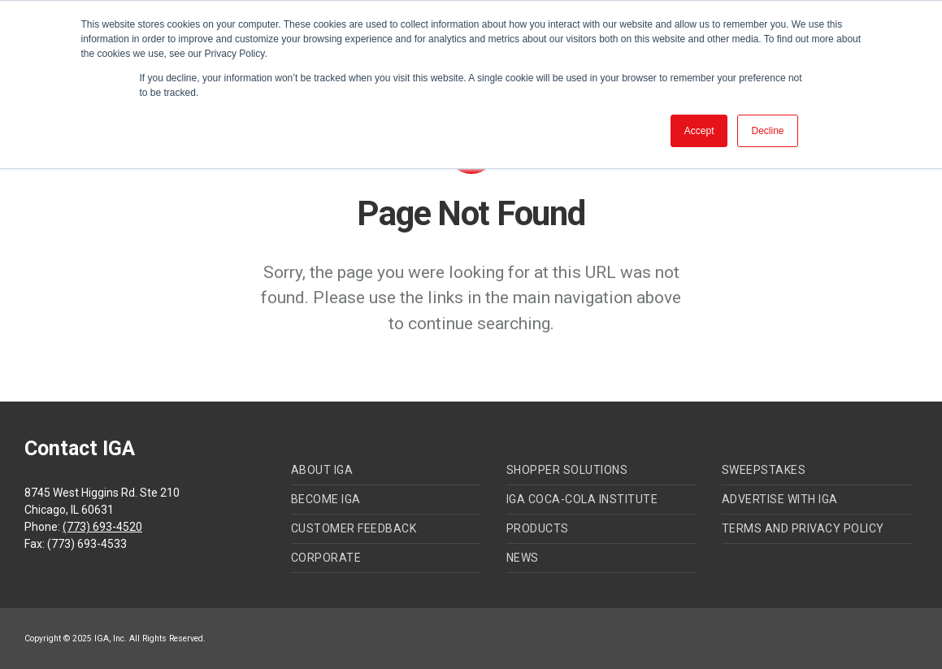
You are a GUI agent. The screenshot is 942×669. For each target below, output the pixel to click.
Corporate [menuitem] (326, 557)
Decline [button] (767, 131)
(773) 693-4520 (102, 526)
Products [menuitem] (537, 528)
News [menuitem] (522, 557)
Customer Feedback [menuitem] (354, 528)
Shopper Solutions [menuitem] (567, 469)
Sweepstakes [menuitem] (764, 469)
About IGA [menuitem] (322, 469)
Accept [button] (699, 131)
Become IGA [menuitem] (326, 499)
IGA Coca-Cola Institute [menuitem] (582, 499)
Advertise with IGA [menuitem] (780, 499)
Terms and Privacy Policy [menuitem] (803, 528)
